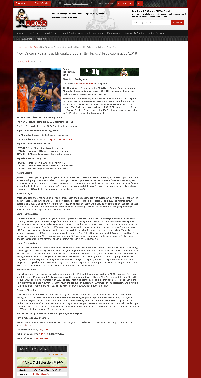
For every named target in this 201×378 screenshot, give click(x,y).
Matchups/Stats (24, 38)
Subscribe (177, 22)
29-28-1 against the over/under (57, 150)
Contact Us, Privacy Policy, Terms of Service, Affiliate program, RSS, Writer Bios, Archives (118, 374)
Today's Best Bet (44, 3)
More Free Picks (175, 48)
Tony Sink (24, 65)
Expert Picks (51, 32)
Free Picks (34, 32)
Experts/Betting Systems (75, 32)
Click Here (36, 351)
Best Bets (97, 32)
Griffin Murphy (158, 68)
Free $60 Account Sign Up (159, 102)
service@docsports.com (75, 3)
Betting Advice (156, 32)
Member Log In (129, 3)
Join (143, 3)
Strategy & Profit (134, 32)
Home (19, 32)
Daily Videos (114, 32)
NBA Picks (33, 46)
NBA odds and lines (83, 91)
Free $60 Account (24, 3)
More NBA (42, 38)
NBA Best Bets (41, 364)
